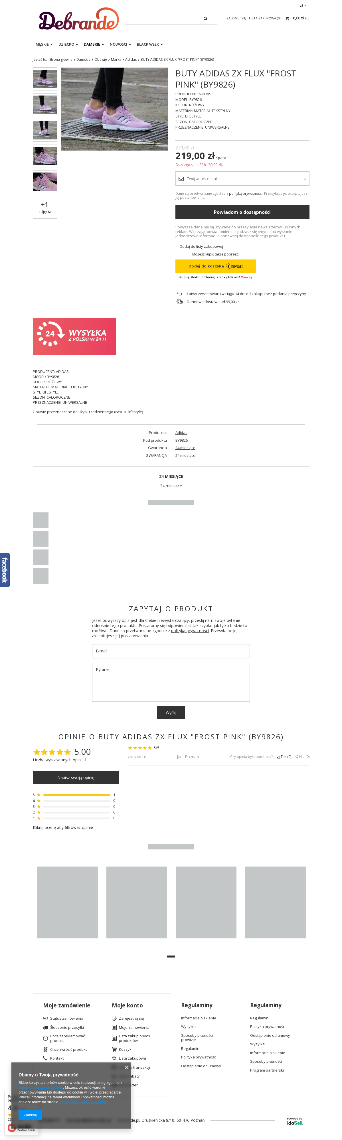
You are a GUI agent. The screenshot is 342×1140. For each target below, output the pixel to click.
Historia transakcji (134, 1067)
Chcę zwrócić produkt (68, 1049)
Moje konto (127, 1005)
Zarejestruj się (131, 1018)
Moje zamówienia (134, 1027)
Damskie (92, 44)
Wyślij (171, 712)
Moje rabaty (129, 1076)
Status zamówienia (66, 1018)
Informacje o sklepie (198, 1018)
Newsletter (128, 1085)
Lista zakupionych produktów (134, 1038)
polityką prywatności (245, 193)
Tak (284, 756)
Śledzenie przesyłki (67, 1027)
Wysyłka (188, 1027)
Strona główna (60, 59)
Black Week (148, 44)
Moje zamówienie (66, 1005)
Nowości (118, 44)
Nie (302, 756)
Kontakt (57, 1058)
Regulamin (190, 1048)
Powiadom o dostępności (242, 212)
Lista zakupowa (132, 1058)
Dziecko (66, 44)
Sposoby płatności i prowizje (197, 1037)
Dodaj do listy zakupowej (201, 246)
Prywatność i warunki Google (83, 1102)
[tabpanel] (67, 905)
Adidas (131, 59)
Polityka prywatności (198, 1057)
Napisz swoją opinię (75, 777)
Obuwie (100, 59)
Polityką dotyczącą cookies (41, 1087)
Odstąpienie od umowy (201, 1066)
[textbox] (171, 19)
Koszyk (125, 1049)
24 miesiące (185, 447)
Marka (116, 59)
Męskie (42, 44)
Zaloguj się (236, 18)
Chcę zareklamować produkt (67, 1038)
